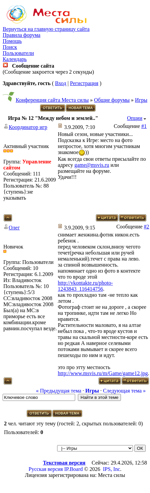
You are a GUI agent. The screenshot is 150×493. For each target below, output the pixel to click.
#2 (146, 226)
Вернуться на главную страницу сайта (46, 29)
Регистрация (84, 83)
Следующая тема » (124, 391)
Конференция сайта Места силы (52, 100)
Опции (134, 118)
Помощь (12, 41)
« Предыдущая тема (58, 391)
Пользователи (18, 53)
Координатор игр (28, 127)
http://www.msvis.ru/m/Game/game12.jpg (103, 373)
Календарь (15, 59)
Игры (141, 100)
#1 (144, 126)
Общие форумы (112, 100)
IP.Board (73, 469)
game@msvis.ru (91, 165)
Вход (60, 83)
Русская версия (46, 469)
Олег (14, 227)
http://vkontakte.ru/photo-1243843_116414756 (85, 286)
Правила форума (21, 35)
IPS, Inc (111, 469)
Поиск (10, 47)
